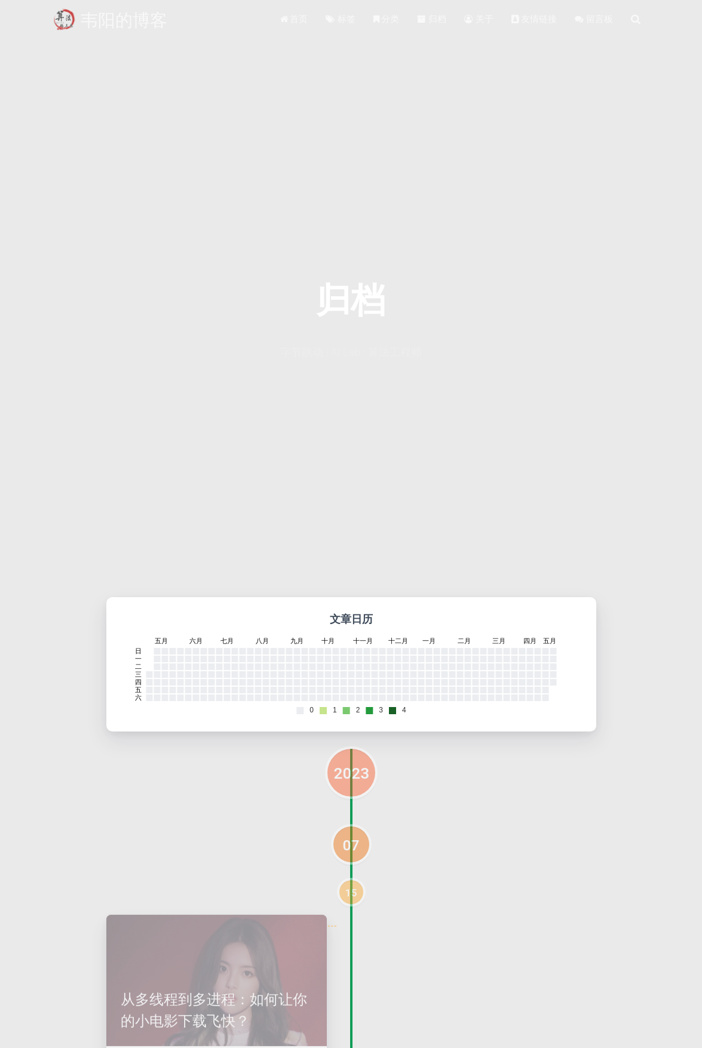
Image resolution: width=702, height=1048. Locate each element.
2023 (352, 773)
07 (351, 845)
